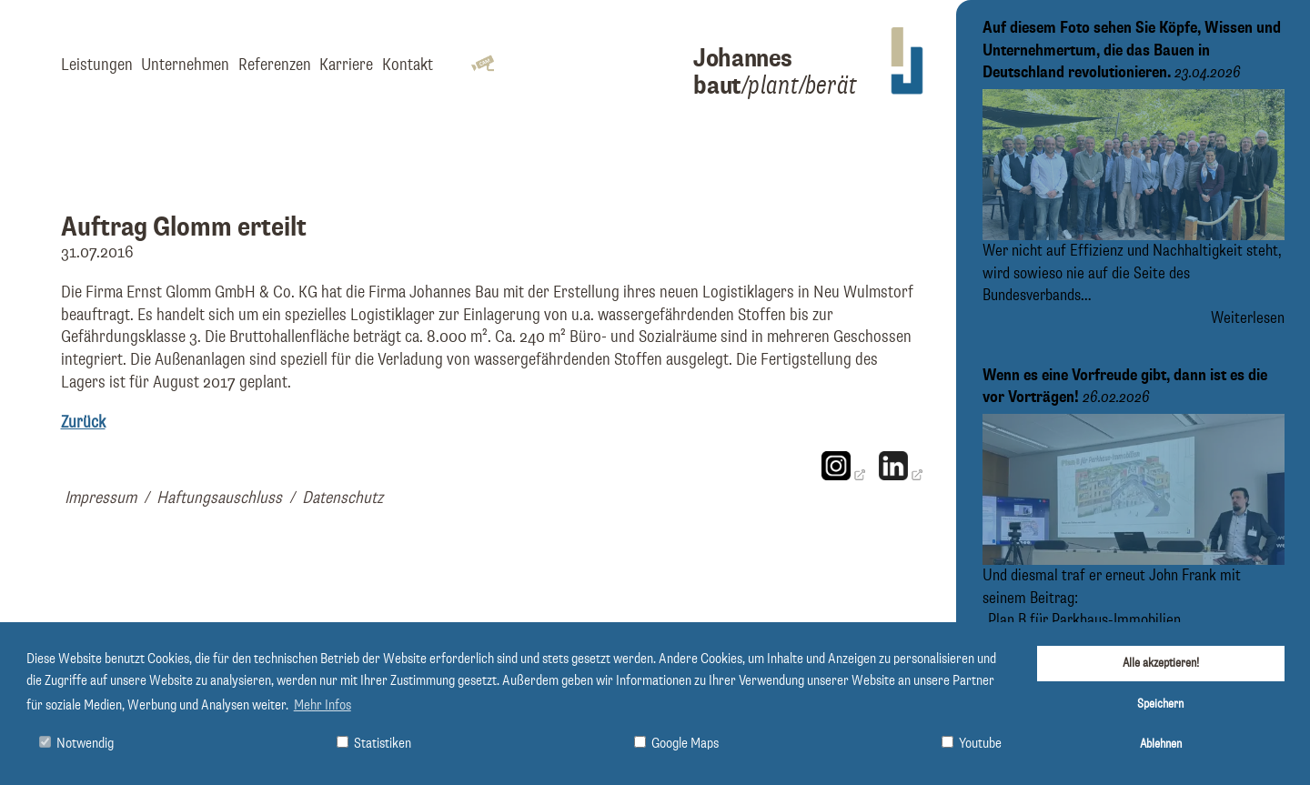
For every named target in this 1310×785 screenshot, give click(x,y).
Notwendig (76, 743)
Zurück (83, 422)
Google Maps (676, 743)
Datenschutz (342, 498)
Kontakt (407, 65)
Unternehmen (185, 65)
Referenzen (274, 65)
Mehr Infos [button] (322, 706)
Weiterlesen (1248, 318)
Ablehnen (1161, 744)
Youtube (972, 743)
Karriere (346, 65)
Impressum (100, 498)
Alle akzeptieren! (1161, 663)
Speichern (1160, 704)
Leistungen (97, 65)
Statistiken (374, 743)
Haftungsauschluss (219, 498)
